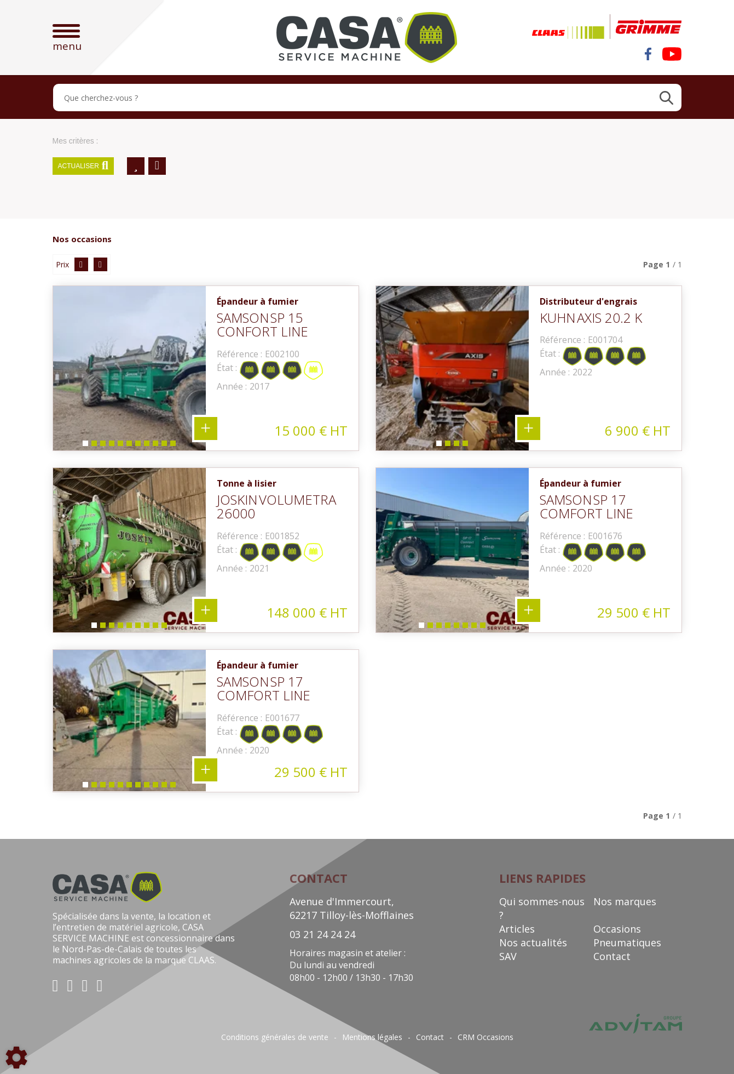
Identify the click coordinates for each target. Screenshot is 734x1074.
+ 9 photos (205, 610)
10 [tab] (165, 446)
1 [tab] (85, 446)
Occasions (617, 928)
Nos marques (624, 901)
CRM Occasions (485, 1037)
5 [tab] (120, 446)
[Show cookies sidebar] (16, 1058)
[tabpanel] (129, 368)
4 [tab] (111, 446)
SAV (508, 956)
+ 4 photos (528, 428)
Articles (517, 928)
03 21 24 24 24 (322, 934)
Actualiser (83, 166)
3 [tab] (102, 446)
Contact (612, 956)
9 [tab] (155, 446)
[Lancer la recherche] (666, 97)
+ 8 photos (528, 610)
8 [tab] (146, 446)
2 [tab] (93, 446)
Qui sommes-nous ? (542, 908)
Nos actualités (533, 942)
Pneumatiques (627, 942)
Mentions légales (372, 1037)
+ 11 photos (205, 428)
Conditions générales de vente (274, 1037)
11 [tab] (174, 446)
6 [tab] (128, 446)
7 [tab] (137, 446)
